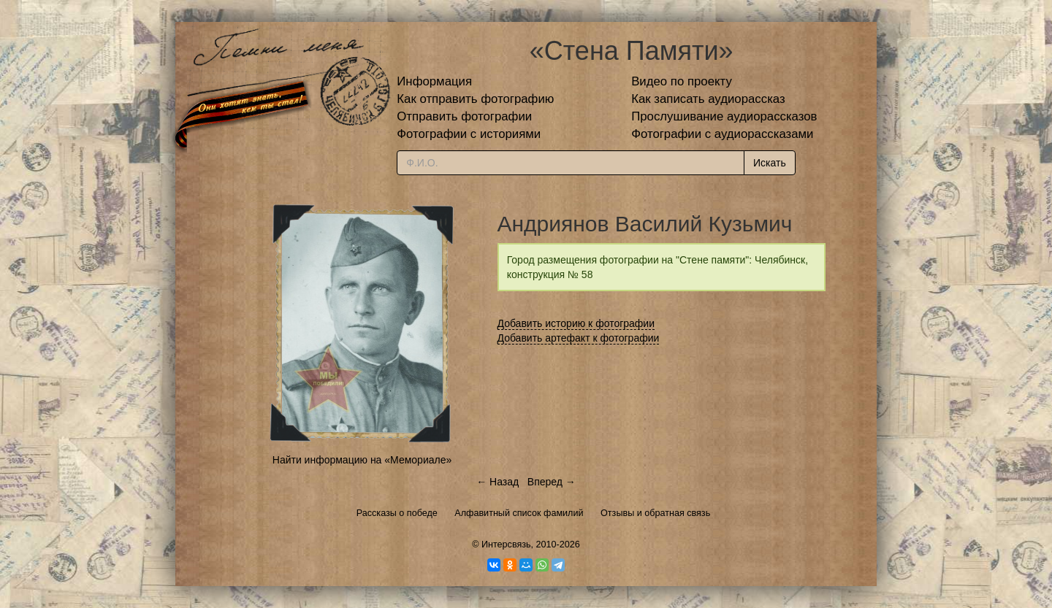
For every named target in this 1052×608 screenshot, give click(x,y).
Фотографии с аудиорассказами (722, 134)
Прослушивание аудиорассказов (724, 116)
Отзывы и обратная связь (655, 513)
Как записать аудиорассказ (708, 99)
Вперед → (551, 482)
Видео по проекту (681, 81)
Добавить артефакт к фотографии (579, 338)
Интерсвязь (506, 544)
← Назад (497, 482)
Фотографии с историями (469, 134)
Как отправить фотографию (475, 99)
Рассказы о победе (397, 513)
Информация (434, 81)
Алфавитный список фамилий (518, 513)
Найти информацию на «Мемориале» (361, 460)
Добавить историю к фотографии (576, 323)
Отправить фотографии (464, 116)
